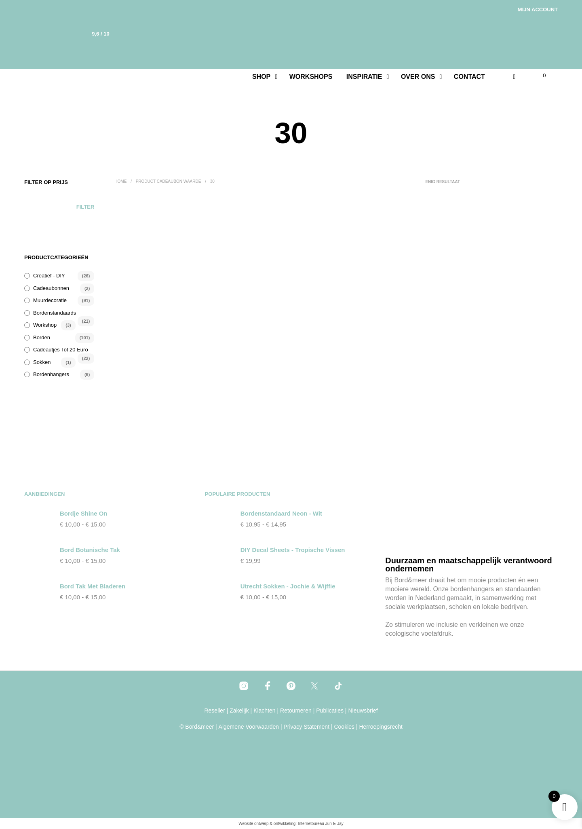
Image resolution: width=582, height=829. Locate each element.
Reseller (214, 711)
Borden (41, 337)
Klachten (264, 711)
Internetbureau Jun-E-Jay (321, 823)
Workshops (311, 76)
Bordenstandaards (54, 313)
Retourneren (296, 711)
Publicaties (330, 711)
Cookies (344, 727)
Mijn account (538, 9)
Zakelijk (239, 711)
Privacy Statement (306, 727)
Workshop (45, 325)
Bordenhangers (51, 374)
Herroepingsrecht (380, 727)
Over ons (418, 76)
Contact (469, 76)
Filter (85, 207)
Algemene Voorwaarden (249, 727)
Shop (261, 76)
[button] (540, 76)
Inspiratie (364, 76)
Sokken (42, 362)
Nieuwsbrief (362, 711)
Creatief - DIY (49, 276)
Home (120, 181)
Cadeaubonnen (51, 288)
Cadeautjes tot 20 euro (60, 350)
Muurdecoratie (50, 300)
